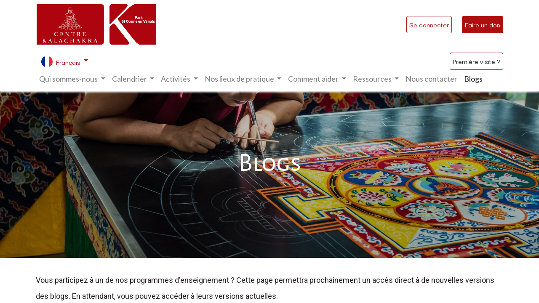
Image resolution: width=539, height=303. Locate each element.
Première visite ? (476, 61)
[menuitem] (431, 79)
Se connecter (429, 24)
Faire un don (482, 24)
